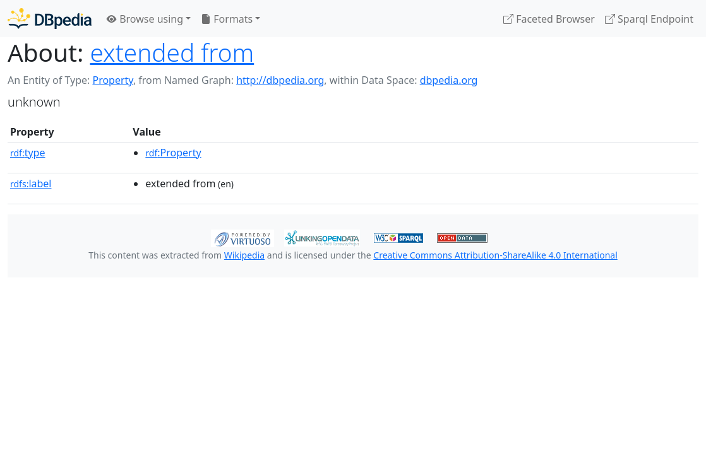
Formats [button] (227, 19)
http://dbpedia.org (280, 80)
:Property (173, 153)
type (27, 153)
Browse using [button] (145, 19)
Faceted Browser (549, 19)
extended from (172, 52)
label (31, 183)
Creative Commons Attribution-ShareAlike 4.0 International (495, 255)
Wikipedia (244, 255)
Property (112, 80)
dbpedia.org (449, 80)
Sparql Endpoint (649, 19)
